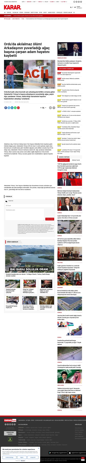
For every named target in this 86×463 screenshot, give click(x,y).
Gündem (31, 442)
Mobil (28, 440)
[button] (41, 107)
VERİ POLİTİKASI (68, 420)
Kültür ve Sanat (51, 445)
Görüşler (59, 12)
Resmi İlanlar (68, 12)
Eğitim (49, 427)
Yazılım (47, 440)
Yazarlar (15, 12)
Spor (40, 12)
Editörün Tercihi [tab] (76, 160)
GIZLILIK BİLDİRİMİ (59, 420)
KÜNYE (32, 420)
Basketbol (31, 435)
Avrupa (40, 430)
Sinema (39, 442)
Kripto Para (34, 12)
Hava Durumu (79, 428)
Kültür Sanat (42, 437)
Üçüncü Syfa (33, 427)
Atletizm (42, 435)
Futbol (25, 435)
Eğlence (49, 437)
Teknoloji (21, 440)
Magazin (31, 437)
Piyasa (28, 432)
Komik (44, 442)
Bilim (51, 440)
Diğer (56, 435)
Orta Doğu (28, 430)
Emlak (33, 432)
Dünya (21, 12)
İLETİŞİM (28, 420)
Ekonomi (27, 12)
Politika (28, 427)
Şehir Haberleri (79, 436)
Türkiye (40, 427)
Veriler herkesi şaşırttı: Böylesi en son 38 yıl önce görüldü (28, 15)
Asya (43, 430)
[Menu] (74, 12)
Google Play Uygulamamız (59, 453)
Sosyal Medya (40, 440)
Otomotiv (38, 432)
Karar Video (51, 12)
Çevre (45, 427)
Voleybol (37, 435)
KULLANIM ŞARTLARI (48, 420)
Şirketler (57, 432)
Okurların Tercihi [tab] (64, 160)
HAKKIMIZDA (21, 420)
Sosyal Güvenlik (49, 432)
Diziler (26, 437)
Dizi (36, 442)
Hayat (45, 12)
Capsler (35, 445)
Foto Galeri (22, 445)
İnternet (33, 440)
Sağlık (36, 437)
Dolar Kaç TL (78, 434)
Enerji (43, 432)
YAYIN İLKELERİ (39, 420)
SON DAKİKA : (8, 15)
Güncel (9, 12)
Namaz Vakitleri (79, 430)
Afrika (47, 430)
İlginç (48, 442)
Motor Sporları (50, 435)
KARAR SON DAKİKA (10, 433)
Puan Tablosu (79, 432)
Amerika (34, 430)
